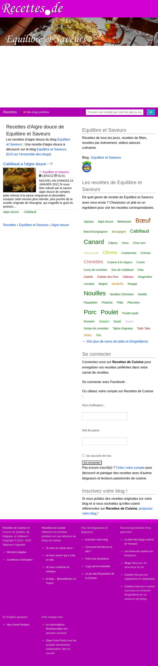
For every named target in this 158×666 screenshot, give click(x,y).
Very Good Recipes (18, 624)
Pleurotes (133, 302)
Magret (103, 283)
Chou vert (139, 243)
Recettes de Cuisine (14, 527)
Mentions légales (16, 552)
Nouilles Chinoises (122, 294)
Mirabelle (117, 283)
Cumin (140, 262)
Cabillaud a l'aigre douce (24, 164)
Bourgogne (119, 231)
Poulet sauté (130, 313)
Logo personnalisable (97, 566)
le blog (50, 578)
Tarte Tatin (143, 328)
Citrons (110, 252)
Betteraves (124, 221)
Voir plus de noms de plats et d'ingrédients (117, 341)
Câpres (112, 243)
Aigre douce (11, 212)
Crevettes (93, 261)
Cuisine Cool (131, 586)
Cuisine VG (131, 574)
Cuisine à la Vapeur (119, 262)
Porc (90, 312)
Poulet (109, 312)
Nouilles (95, 293)
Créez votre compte (130, 467)
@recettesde (64, 578)
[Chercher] (151, 112)
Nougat (132, 283)
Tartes (88, 335)
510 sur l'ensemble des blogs (28, 154)
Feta (140, 269)
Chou (125, 243)
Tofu (98, 335)
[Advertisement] (79, 76)
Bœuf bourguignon (96, 231)
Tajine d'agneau (123, 328)
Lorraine (89, 283)
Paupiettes (90, 302)
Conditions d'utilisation (20, 559)
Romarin (89, 321)
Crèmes (146, 253)
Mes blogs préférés (36, 112)
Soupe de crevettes (96, 328)
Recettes (10, 112)
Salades (104, 321)
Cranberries (128, 253)
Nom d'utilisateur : (93, 405)
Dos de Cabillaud (123, 269)
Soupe (129, 321)
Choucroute (91, 253)
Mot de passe (90, 430)
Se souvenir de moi (98, 455)
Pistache (107, 302)
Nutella (142, 294)
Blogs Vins (130, 562)
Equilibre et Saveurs (51, 149)
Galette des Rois (108, 276)
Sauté (117, 321)
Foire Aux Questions (97, 558)
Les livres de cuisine (136, 551)
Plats (120, 302)
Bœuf (142, 220)
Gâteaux (128, 276)
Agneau (89, 221)
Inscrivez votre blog (96, 539)
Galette (88, 276)
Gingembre (145, 276)
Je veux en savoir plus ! (59, 547)
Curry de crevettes (95, 269)
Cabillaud (30, 212)
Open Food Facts (56, 640)
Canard (94, 241)
